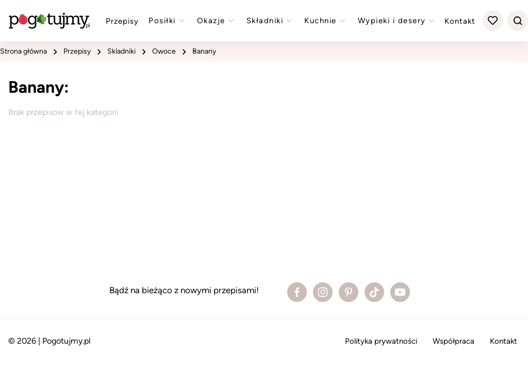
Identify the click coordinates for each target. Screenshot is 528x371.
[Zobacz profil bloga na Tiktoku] (374, 292)
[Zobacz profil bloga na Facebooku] (297, 292)
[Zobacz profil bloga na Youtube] (400, 292)
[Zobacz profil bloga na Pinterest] (348, 292)
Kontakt (459, 21)
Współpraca (453, 341)
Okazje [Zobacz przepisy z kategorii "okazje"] (217, 20)
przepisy (77, 51)
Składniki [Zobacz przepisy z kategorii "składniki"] (270, 20)
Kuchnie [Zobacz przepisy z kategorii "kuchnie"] (326, 20)
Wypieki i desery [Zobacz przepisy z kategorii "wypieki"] (397, 20)
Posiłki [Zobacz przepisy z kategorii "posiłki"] (167, 20)
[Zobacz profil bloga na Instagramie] (323, 292)
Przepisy (122, 21)
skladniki (121, 51)
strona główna (23, 51)
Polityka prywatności (381, 341)
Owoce (164, 51)
